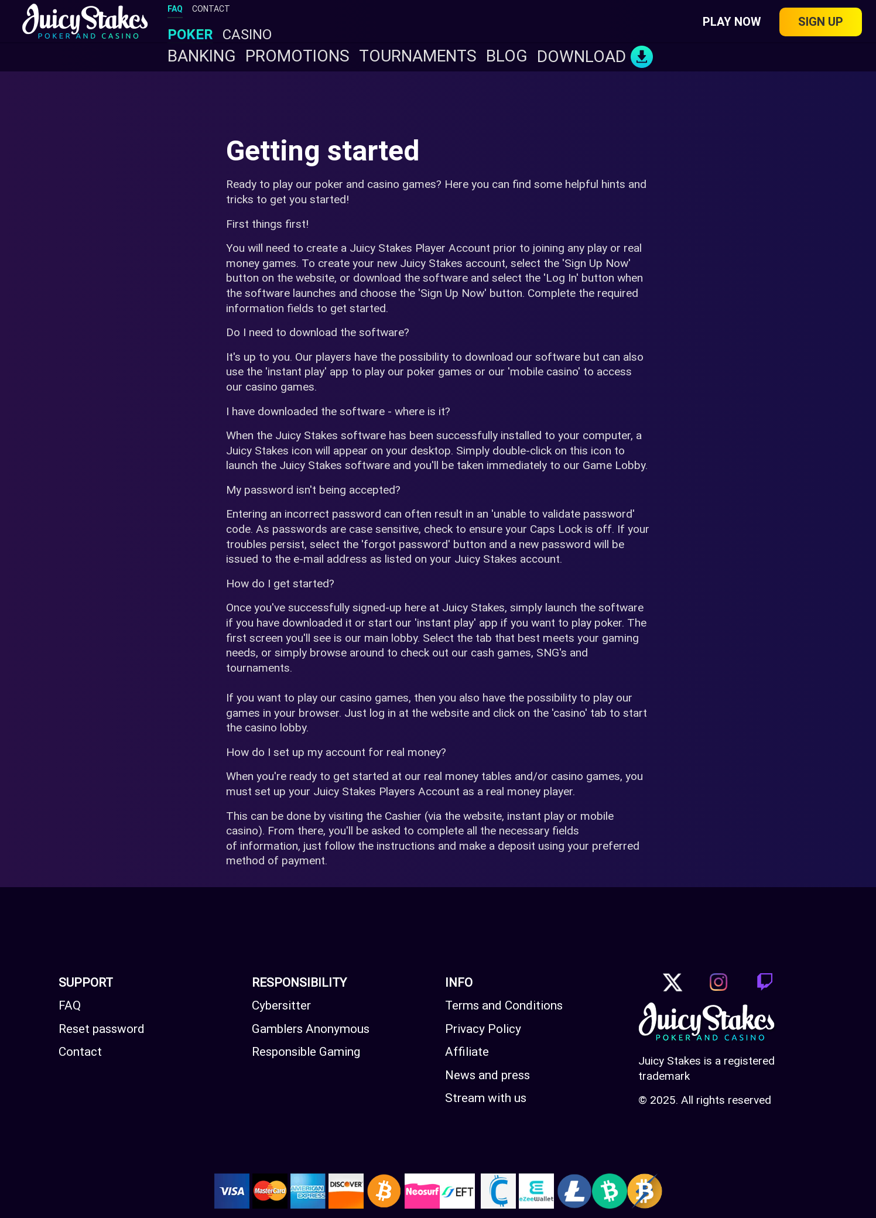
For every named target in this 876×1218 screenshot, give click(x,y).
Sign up (820, 22)
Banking (201, 56)
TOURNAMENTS (418, 56)
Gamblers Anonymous (310, 1029)
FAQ (175, 8)
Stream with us (485, 1098)
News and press (487, 1075)
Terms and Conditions (504, 1005)
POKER (190, 35)
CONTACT (211, 8)
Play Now (732, 22)
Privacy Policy (483, 1029)
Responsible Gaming (306, 1052)
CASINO (247, 35)
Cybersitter (281, 1005)
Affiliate (467, 1052)
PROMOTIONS (297, 56)
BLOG (507, 56)
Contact (80, 1052)
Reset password (102, 1029)
